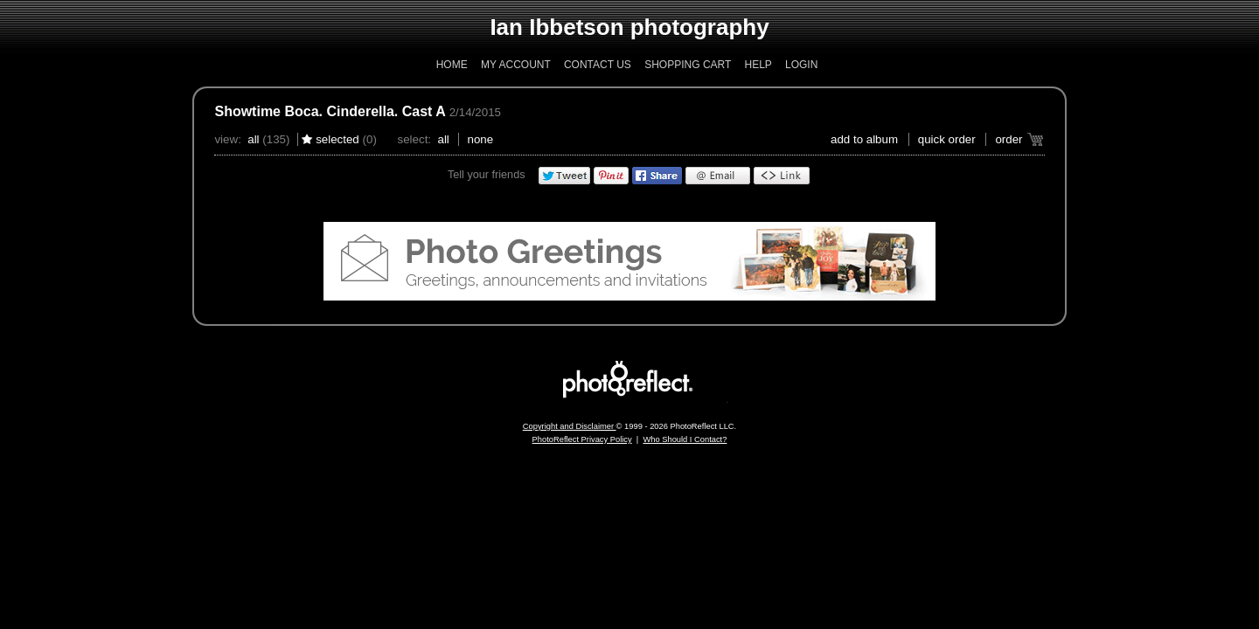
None (481, 139)
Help (757, 65)
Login (801, 65)
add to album (864, 139)
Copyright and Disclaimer (569, 426)
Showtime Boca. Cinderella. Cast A (329, 111)
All (253, 139)
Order (1008, 139)
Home (452, 65)
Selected (337, 139)
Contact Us (597, 65)
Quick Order (947, 139)
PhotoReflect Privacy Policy (582, 439)
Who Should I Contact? (685, 439)
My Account (516, 65)
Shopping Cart (687, 65)
